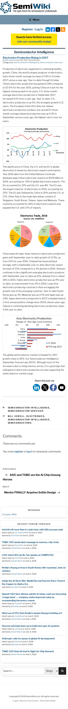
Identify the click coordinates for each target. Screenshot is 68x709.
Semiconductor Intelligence (26, 62)
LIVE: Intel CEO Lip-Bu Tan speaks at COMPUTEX (28, 555)
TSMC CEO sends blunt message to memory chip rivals (30, 542)
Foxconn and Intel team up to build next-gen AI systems (30, 626)
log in (29, 451)
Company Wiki (9, 514)
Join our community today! (34, 41)
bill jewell (16, 416)
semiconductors (20, 423)
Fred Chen (15, 535)
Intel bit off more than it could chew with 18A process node (32, 529)
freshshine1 (20, 616)
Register (27, 29)
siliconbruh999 (21, 532)
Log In (39, 29)
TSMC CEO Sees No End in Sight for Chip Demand (28, 651)
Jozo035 (18, 603)
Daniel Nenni (16, 548)
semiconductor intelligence (29, 419)
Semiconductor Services (51, 62)
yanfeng (18, 629)
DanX (17, 641)
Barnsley (15, 606)
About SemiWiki (47, 700)
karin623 (15, 587)
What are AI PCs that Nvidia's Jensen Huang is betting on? (32, 613)
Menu (34, 19)
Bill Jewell (10, 60)
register (18, 451)
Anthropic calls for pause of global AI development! (28, 638)
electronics (35, 416)
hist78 (17, 558)
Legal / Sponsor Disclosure (26, 700)
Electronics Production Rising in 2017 (25, 57)
